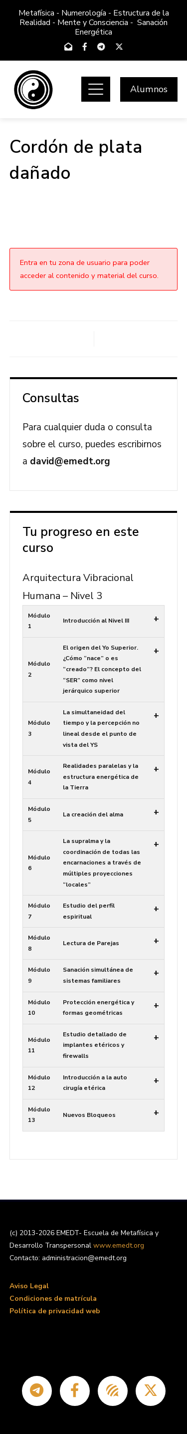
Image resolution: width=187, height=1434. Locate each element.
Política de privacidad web (54, 1311)
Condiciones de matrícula (53, 1298)
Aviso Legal (29, 1286)
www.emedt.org (118, 1245)
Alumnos (149, 89)
